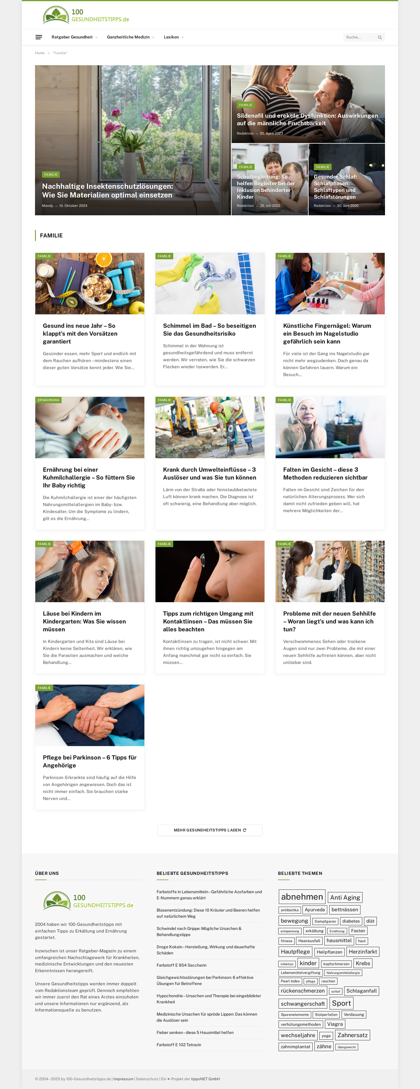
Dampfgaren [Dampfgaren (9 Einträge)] (325, 921)
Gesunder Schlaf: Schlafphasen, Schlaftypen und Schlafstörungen (335, 187)
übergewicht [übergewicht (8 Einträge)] (347, 1047)
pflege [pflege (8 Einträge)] (310, 981)
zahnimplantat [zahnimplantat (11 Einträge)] (295, 1046)
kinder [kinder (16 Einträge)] (308, 963)
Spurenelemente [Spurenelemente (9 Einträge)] (295, 1014)
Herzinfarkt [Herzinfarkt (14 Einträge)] (363, 952)
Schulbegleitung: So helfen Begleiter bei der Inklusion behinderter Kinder (266, 187)
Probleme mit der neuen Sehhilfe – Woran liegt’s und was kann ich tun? (329, 621)
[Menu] (39, 37)
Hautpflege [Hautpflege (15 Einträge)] (295, 951)
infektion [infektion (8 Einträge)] (287, 964)
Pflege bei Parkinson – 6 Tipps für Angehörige (89, 761)
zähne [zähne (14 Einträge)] (324, 1046)
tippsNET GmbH (205, 1079)
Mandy (47, 206)
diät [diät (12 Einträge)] (370, 921)
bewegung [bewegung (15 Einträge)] (294, 920)
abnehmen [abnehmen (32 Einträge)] (302, 896)
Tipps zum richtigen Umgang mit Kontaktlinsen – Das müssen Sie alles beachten (208, 621)
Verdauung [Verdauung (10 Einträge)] (354, 1014)
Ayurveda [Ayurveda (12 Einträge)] (315, 909)
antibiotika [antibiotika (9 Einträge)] (290, 910)
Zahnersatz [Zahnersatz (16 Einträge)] (352, 1035)
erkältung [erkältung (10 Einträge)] (314, 930)
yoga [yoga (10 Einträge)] (326, 1035)
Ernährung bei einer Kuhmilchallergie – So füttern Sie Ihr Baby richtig (89, 477)
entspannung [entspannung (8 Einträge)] (290, 931)
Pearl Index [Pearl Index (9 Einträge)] (290, 981)
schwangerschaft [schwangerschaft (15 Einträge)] (303, 1003)
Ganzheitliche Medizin (128, 37)
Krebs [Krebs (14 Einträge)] (363, 963)
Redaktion (245, 133)
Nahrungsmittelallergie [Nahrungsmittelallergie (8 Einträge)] (343, 973)
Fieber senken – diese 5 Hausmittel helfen (195, 1032)
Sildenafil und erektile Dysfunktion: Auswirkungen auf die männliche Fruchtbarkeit (307, 119)
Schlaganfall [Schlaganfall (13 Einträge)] (361, 991)
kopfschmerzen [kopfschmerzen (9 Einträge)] (336, 964)
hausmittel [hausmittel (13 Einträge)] (339, 940)
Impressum (123, 1079)
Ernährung (48, 400)
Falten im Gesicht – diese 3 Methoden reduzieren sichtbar (325, 473)
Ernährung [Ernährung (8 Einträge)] (337, 931)
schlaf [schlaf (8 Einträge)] (335, 991)
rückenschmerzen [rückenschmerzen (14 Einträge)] (303, 991)
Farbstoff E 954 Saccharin (181, 965)
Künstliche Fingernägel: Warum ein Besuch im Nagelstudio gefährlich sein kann (327, 333)
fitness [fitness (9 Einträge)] (286, 941)
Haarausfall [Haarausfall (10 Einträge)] (309, 940)
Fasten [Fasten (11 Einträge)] (358, 930)
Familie (50, 174)
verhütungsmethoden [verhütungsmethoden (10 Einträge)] (301, 1024)
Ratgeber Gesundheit (72, 37)
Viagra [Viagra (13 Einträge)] (335, 1024)
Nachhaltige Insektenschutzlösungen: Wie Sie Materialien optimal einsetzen (107, 190)
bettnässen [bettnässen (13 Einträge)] (345, 909)
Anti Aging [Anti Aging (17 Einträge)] (345, 897)
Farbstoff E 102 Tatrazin (179, 1044)
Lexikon (171, 37)
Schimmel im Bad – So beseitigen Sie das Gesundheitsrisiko (209, 329)
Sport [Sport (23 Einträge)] (341, 1003)
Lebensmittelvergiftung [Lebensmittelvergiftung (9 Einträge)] (301, 972)
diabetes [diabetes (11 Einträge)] (351, 921)
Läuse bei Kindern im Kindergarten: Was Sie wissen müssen (84, 621)
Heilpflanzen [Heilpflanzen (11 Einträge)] (329, 951)
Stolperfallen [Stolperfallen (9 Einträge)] (326, 1014)
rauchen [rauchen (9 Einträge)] (328, 981)
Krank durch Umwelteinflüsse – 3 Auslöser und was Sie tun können (209, 473)
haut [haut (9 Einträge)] (362, 941)
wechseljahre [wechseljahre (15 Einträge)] (298, 1035)
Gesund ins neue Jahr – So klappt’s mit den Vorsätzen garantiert (80, 333)
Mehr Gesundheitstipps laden (210, 830)
